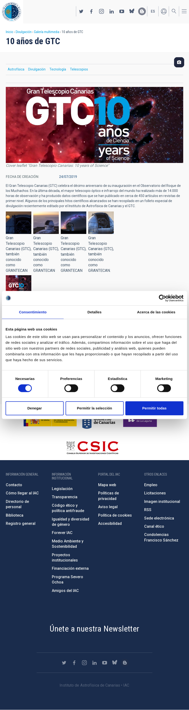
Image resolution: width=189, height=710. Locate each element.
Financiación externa (70, 568)
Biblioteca (14, 515)
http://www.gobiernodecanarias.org (98, 419)
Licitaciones (155, 493)
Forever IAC (62, 532)
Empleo (150, 485)
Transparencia (64, 497)
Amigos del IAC (65, 590)
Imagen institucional (162, 501)
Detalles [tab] (94, 312)
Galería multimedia (46, 32)
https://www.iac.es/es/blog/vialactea (142, 11)
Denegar (34, 408)
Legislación (62, 488)
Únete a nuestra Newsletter (94, 628)
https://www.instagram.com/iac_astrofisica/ (101, 11)
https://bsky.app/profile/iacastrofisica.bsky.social (132, 11)
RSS (147, 509)
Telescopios (79, 69)
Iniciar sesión (164, 11)
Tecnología (57, 69)
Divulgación (24, 32)
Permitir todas (154, 408)
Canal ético (154, 526)
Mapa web (107, 485)
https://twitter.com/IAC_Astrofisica (81, 11)
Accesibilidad (110, 523)
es (153, 11)
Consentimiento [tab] (33, 312)
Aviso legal (108, 507)
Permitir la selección (94, 408)
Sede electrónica (159, 518)
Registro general (20, 523)
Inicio (9, 32)
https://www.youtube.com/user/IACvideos (122, 11)
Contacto (14, 485)
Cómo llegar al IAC (22, 493)
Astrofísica (16, 69)
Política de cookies (115, 515)
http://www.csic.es (92, 447)
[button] (18, 222)
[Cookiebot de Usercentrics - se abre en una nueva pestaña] (162, 298)
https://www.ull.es (140, 419)
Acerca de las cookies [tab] (156, 312)
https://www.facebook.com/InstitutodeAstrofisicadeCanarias (91, 11)
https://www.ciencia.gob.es (50, 420)
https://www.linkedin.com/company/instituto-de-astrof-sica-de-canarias (112, 11)
